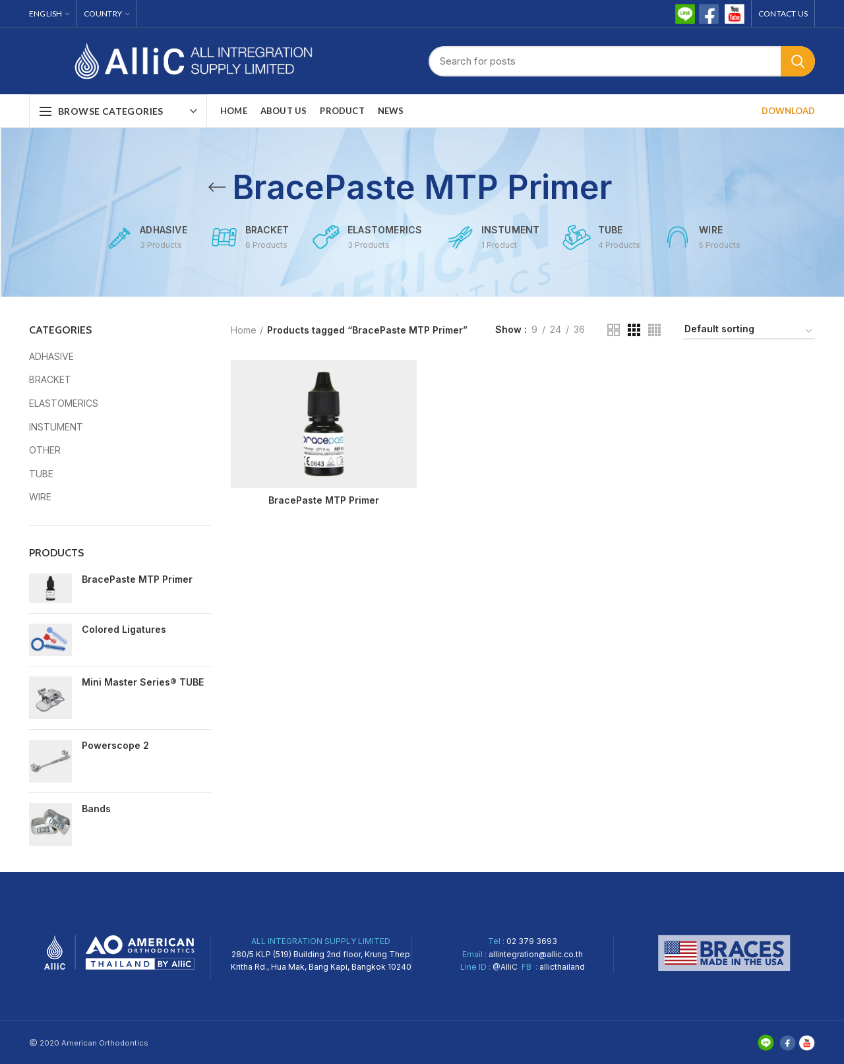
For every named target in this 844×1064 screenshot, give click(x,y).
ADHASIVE (51, 356)
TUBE (41, 473)
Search (798, 61)
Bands (96, 808)
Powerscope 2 (115, 745)
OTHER (45, 450)
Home (243, 330)
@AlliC (505, 967)
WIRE (40, 496)
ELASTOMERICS (63, 403)
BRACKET (50, 379)
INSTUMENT (56, 426)
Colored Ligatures (124, 629)
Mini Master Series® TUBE (143, 682)
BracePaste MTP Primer (137, 579)
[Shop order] (749, 331)
